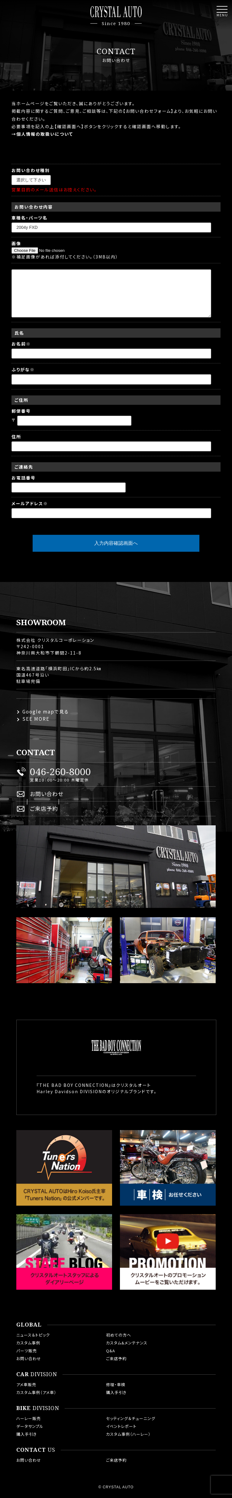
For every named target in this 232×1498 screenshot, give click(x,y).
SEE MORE (36, 719)
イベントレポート (121, 1426)
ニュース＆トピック (33, 1335)
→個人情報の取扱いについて (42, 134)
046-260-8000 (60, 771)
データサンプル (30, 1426)
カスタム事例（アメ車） (36, 1392)
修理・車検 (115, 1384)
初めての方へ (118, 1335)
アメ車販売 (26, 1384)
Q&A (110, 1350)
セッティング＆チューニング (130, 1418)
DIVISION (36, 1374)
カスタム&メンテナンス (126, 1343)
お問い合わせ (46, 794)
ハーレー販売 (28, 1418)
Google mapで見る (45, 711)
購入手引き (116, 1392)
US (35, 1450)
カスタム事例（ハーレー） (128, 1434)
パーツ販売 (26, 1350)
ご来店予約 (44, 808)
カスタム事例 (28, 1343)
